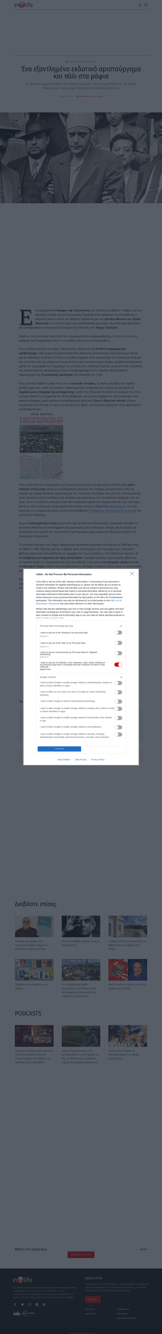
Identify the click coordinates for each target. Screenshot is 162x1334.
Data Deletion (64, 760)
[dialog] (81, 667)
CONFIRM (60, 749)
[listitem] (81, 625)
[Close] (133, 574)
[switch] (118, 632)
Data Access (81, 760)
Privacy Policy (97, 760)
